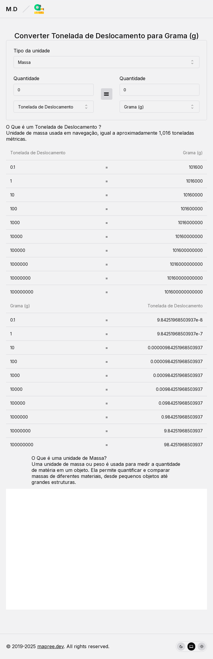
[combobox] (106, 62)
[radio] (181, 646)
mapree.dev (50, 646)
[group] (191, 646)
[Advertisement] (106, 549)
